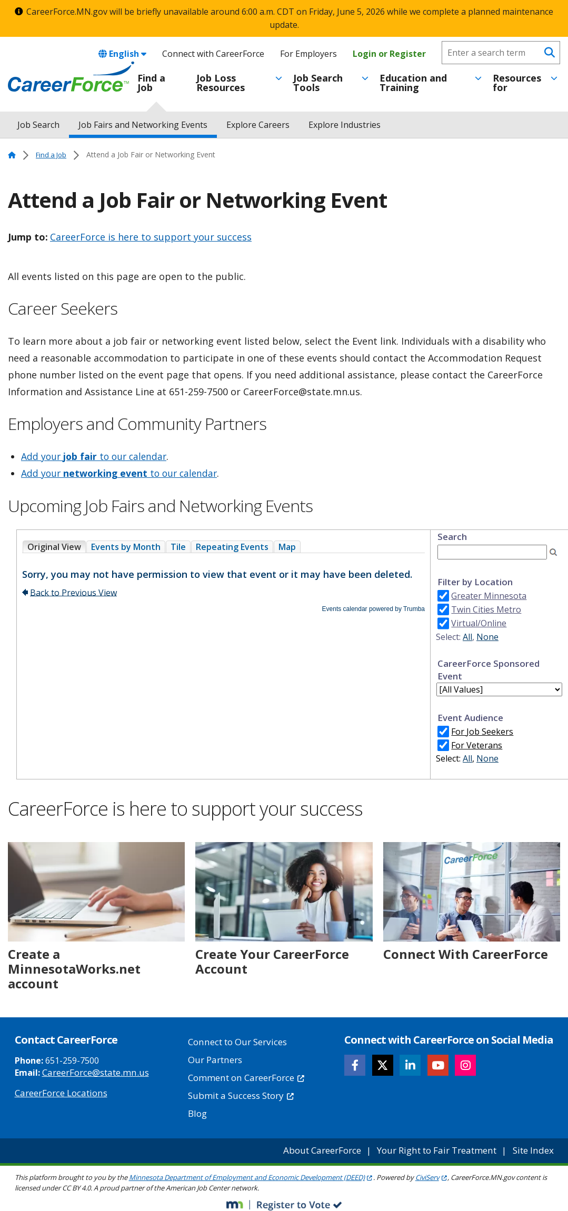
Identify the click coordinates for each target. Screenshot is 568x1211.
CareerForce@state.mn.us (92, 1072)
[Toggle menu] (278, 78)
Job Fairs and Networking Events (142, 125)
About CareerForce (331, 1145)
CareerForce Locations (59, 1092)
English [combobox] (122, 53)
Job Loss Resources (220, 83)
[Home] (71, 77)
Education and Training (413, 83)
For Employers (308, 53)
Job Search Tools (318, 83)
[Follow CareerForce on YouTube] (438, 1065)
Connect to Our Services (235, 1041)
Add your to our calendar (96, 456)
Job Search (38, 125)
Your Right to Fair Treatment (442, 1145)
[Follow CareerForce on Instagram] (465, 1065)
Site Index (534, 1145)
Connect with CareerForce (213, 53)
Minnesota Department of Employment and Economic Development (251, 1172)
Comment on (244, 1075)
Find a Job (151, 83)
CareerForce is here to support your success (151, 237)
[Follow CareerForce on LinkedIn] (410, 1065)
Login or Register (389, 53)
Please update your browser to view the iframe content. (223, 546)
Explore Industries (344, 125)
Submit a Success (238, 1092)
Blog (197, 1109)
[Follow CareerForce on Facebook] (355, 1065)
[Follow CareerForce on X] (382, 1065)
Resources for (517, 83)
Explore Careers (258, 125)
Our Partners (214, 1058)
